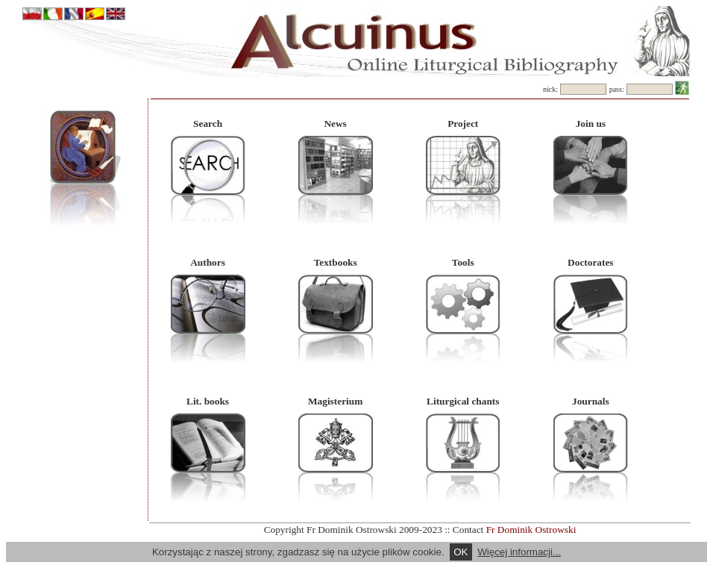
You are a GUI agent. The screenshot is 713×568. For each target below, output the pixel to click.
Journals (590, 401)
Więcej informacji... (519, 552)
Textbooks (335, 262)
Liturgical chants (463, 401)
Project (462, 123)
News (335, 123)
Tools (463, 262)
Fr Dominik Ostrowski (531, 529)
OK (460, 552)
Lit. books (207, 401)
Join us (591, 123)
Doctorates (590, 262)
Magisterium (335, 401)
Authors (207, 262)
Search (207, 123)
